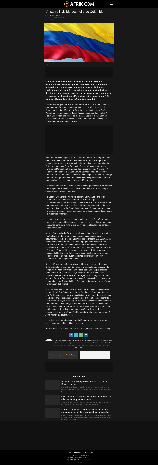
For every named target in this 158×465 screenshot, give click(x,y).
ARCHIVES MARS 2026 (73, 460)
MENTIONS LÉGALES (85, 458)
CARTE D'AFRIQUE (74, 455)
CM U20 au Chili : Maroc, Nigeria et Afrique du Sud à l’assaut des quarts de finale (86, 398)
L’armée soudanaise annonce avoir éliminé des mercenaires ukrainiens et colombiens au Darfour (85, 411)
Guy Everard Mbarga (52, 15)
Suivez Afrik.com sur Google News (62, 355)
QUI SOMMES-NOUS (72, 458)
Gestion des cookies (86, 460)
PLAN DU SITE (85, 455)
